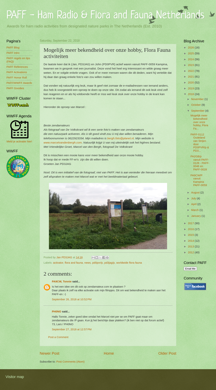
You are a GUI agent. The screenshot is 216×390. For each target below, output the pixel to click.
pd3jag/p (109, 262)
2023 (191, 65)
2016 (191, 229)
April (194, 204)
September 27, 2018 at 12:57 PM (72, 329)
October (196, 104)
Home (109, 353)
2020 (191, 82)
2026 (191, 47)
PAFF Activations (16, 72)
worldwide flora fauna (129, 262)
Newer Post (49, 353)
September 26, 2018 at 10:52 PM (72, 299)
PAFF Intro (12, 52)
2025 (191, 53)
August (195, 192)
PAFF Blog (12, 47)
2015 (191, 234)
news (87, 262)
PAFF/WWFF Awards (19, 82)
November (197, 99)
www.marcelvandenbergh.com (63, 142)
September (198, 110)
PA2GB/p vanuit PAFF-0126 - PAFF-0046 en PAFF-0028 (200, 163)
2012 (191, 252)
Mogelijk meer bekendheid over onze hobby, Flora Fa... (199, 122)
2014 (191, 240)
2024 (191, 59)
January (196, 215)
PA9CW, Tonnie (62, 281)
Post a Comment (58, 337)
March (195, 210)
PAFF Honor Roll (16, 77)
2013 (191, 246)
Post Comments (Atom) (70, 361)
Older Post (167, 353)
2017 (191, 223)
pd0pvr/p (97, 262)
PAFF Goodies (15, 88)
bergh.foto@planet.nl (120, 138)
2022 (191, 70)
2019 (191, 88)
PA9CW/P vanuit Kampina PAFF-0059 (199, 180)
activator (58, 262)
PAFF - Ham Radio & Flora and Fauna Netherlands (105, 15)
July (194, 198)
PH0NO (56, 311)
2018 (191, 94)
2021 (191, 76)
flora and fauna (74, 262)
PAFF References (17, 66)
